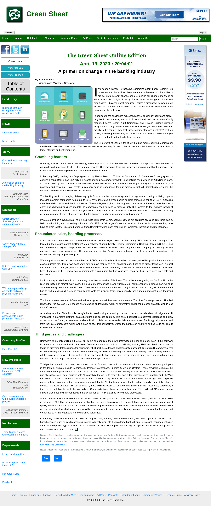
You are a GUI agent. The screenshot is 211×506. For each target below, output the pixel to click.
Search (203, 39)
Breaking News (86, 495)
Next (57, 458)
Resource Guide (69, 38)
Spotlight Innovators (107, 38)
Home (5, 38)
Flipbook (47, 495)
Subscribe (9, 33)
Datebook (32, 38)
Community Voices (152, 495)
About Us (143, 38)
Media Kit (128, 38)
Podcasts (113, 495)
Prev (46, 458)
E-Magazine (49, 38)
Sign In (203, 33)
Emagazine (35, 495)
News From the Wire (65, 495)
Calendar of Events (130, 495)
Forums (18, 38)
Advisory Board (192, 495)
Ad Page (87, 38)
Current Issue (15, 61)
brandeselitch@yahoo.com (52, 444)
